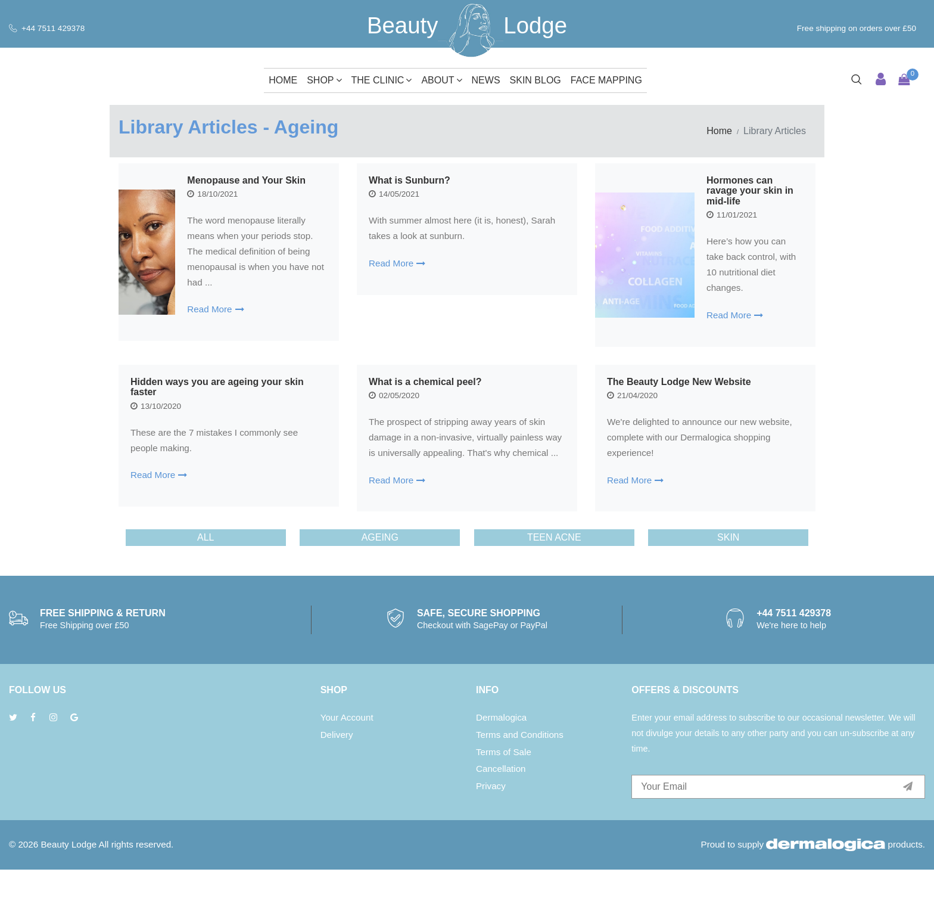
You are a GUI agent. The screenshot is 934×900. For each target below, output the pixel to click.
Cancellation (501, 800)
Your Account (346, 748)
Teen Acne (554, 568)
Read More (215, 309)
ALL (205, 568)
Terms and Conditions (519, 765)
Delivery (336, 765)
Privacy (491, 817)
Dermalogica (501, 748)
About (441, 80)
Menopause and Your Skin (246, 180)
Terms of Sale (503, 782)
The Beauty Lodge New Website (718, 387)
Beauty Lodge (68, 875)
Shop (324, 80)
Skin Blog (535, 80)
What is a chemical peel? (490, 382)
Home (283, 80)
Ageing (380, 568)
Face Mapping (606, 80)
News (486, 80)
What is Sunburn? (495, 180)
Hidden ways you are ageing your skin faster (271, 387)
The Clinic (381, 80)
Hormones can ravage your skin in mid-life (749, 190)
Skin (728, 568)
